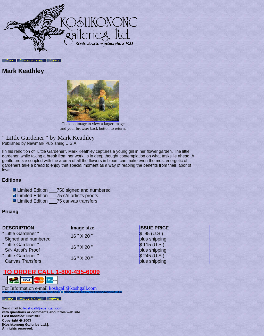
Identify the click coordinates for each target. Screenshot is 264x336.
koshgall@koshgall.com (73, 288)
